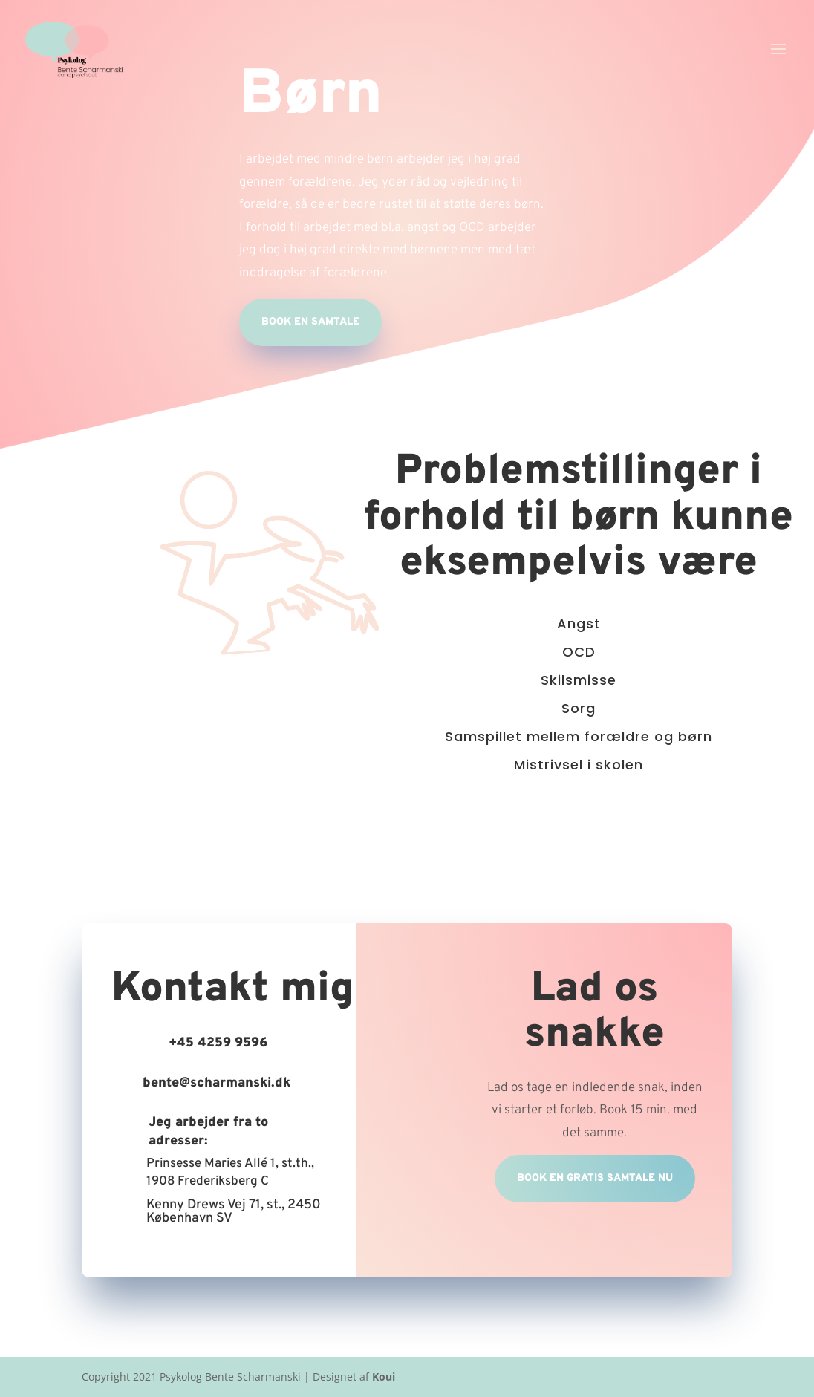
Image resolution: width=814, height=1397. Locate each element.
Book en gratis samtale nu (595, 1178)
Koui (383, 1377)
